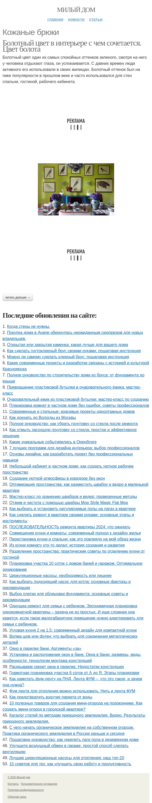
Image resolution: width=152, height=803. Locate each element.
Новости (76, 19)
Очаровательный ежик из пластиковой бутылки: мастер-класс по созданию (78, 399)
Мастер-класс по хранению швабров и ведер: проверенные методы (73, 496)
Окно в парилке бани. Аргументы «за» (45, 648)
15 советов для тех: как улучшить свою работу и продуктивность (70, 764)
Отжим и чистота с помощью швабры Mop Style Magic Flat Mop (68, 502)
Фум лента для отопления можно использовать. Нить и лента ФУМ (72, 691)
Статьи (96, 19)
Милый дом (76, 9)
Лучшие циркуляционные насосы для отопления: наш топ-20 (66, 758)
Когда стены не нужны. (28, 326)
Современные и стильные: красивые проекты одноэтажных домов (72, 411)
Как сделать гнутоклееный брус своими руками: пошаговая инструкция (74, 351)
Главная (55, 19)
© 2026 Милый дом (19, 777)
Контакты (13, 783)
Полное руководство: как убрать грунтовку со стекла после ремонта (73, 423)
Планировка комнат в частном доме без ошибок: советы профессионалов (79, 405)
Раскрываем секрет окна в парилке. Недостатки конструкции (66, 667)
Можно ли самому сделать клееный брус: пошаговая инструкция (68, 357)
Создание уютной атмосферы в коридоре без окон (57, 478)
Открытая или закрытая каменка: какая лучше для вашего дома (67, 345)
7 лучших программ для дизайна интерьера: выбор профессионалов (74, 448)
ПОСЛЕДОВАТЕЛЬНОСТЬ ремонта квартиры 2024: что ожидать (69, 527)
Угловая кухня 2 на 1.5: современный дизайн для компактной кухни (73, 630)
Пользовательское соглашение (39, 783)
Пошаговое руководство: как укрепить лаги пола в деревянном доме (74, 739)
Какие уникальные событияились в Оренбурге (53, 442)
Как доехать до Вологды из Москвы (42, 417)
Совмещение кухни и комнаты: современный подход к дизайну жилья (75, 533)
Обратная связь (17, 796)
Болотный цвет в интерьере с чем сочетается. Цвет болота (72, 45)
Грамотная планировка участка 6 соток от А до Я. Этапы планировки (74, 673)
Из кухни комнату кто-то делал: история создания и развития (67, 545)
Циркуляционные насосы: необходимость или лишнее (60, 575)
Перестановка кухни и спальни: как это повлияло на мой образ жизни (75, 539)
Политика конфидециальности (26, 790)
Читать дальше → (17, 297)
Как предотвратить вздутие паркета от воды (50, 697)
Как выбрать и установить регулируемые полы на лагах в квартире (72, 509)
